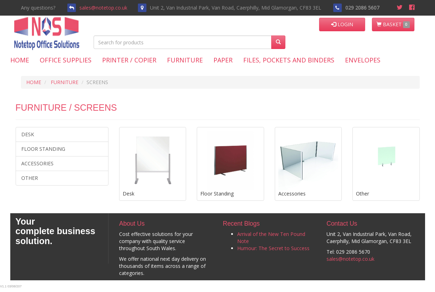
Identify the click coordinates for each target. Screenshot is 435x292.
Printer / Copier (129, 60)
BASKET (393, 24)
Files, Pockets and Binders (288, 60)
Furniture (185, 60)
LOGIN (342, 24)
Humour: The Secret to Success (273, 248)
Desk (27, 134)
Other (29, 178)
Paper (223, 60)
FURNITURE (64, 82)
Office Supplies (65, 60)
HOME (33, 82)
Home (19, 60)
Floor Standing (43, 148)
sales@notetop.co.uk (103, 7)
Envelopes (362, 60)
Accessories (37, 163)
